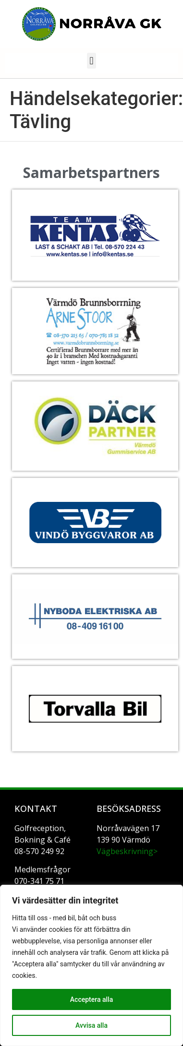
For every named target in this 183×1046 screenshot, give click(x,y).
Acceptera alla (91, 999)
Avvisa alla (91, 1025)
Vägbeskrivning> (127, 851)
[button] (91, 61)
